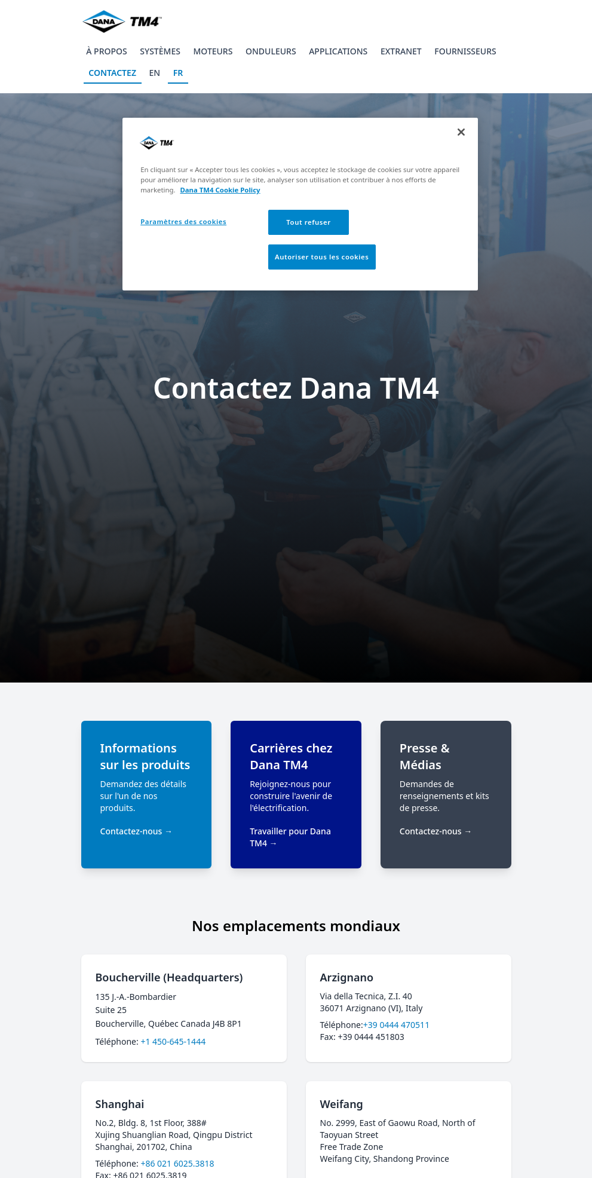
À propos (106, 51)
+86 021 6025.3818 (176, 1163)
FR (178, 72)
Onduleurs (271, 51)
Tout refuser (308, 222)
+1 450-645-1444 (172, 1041)
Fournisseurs (465, 51)
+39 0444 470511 (396, 1024)
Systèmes (160, 51)
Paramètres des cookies (183, 221)
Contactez (112, 72)
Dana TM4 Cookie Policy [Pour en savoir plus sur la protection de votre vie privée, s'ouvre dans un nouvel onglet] (220, 189)
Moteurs (212, 51)
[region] (300, 204)
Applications (338, 51)
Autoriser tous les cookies (322, 256)
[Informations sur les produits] (146, 794)
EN (155, 72)
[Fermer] (461, 132)
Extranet (401, 51)
